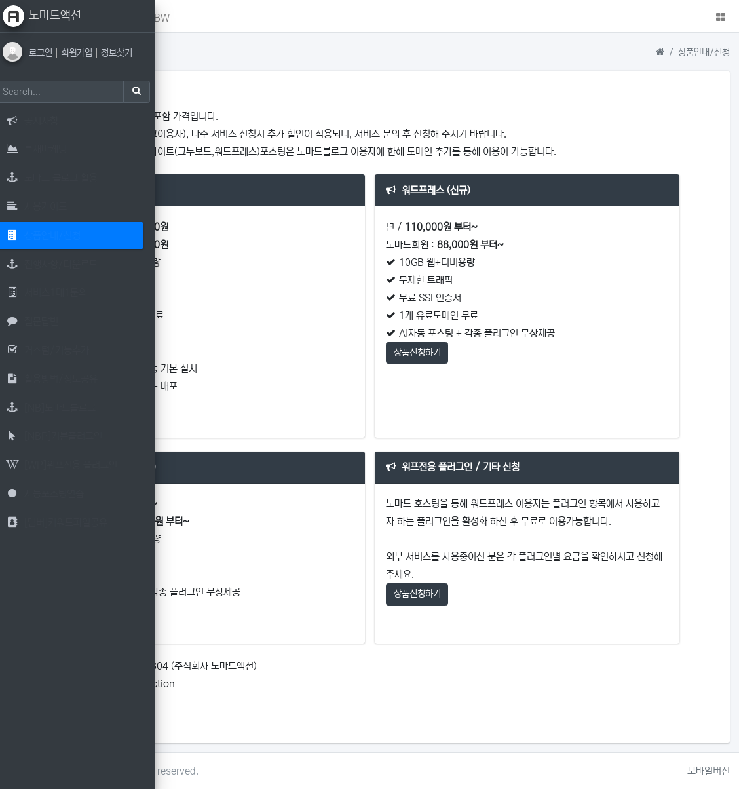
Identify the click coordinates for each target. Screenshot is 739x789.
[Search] (69, 92)
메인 (212, 18)
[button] (181, 16)
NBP (282, 18)
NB (247, 18)
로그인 (51, 53)
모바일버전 (708, 771)
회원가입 (87, 53)
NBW (322, 18)
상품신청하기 (230, 405)
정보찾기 (126, 53)
